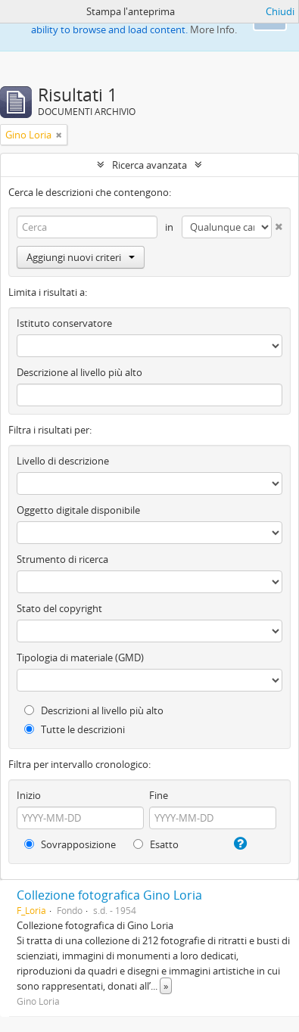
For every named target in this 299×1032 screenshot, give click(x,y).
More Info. (213, 29)
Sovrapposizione (70, 844)
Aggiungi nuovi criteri (80, 257)
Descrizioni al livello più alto (94, 710)
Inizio (29, 795)
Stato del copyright (59, 608)
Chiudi (280, 11)
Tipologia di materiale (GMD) (80, 657)
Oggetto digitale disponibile (78, 510)
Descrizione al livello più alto (79, 372)
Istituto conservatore (64, 323)
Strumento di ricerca (62, 559)
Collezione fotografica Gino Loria (109, 895)
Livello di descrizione (63, 461)
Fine (158, 795)
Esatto (156, 844)
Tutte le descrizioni (74, 729)
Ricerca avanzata (149, 165)
